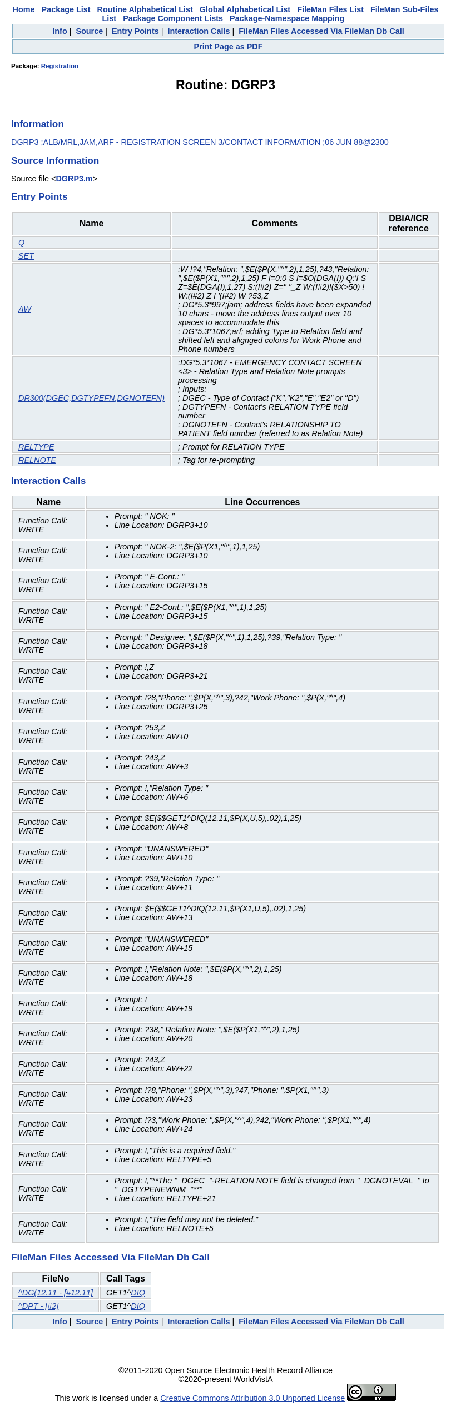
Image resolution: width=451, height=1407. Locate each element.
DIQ (138, 1292)
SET (26, 255)
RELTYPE (36, 446)
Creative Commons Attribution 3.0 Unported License (252, 1398)
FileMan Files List (330, 9)
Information (37, 123)
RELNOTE (37, 460)
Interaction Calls (198, 31)
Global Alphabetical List (245, 9)
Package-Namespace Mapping (287, 18)
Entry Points (135, 31)
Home (24, 9)
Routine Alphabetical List (145, 9)
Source (89, 31)
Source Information (55, 160)
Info (59, 31)
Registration (59, 66)
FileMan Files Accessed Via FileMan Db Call (321, 31)
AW (24, 309)
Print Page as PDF (228, 46)
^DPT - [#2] (38, 1306)
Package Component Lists (173, 18)
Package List (66, 9)
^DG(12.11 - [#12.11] (55, 1292)
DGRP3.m (74, 178)
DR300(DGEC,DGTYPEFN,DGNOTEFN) (91, 398)
